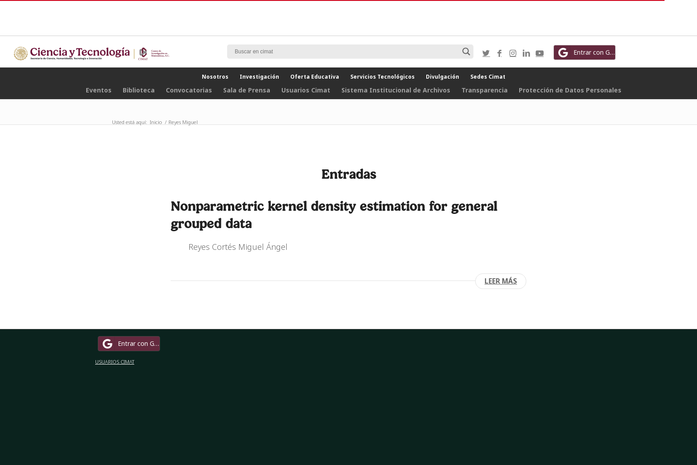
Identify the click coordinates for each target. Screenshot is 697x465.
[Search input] (346, 51)
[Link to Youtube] (539, 53)
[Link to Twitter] (486, 53)
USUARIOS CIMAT (114, 361)
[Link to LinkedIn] (526, 53)
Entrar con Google (586, 52)
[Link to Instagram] (513, 53)
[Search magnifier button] (466, 51)
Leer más (501, 281)
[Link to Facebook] (499, 53)
